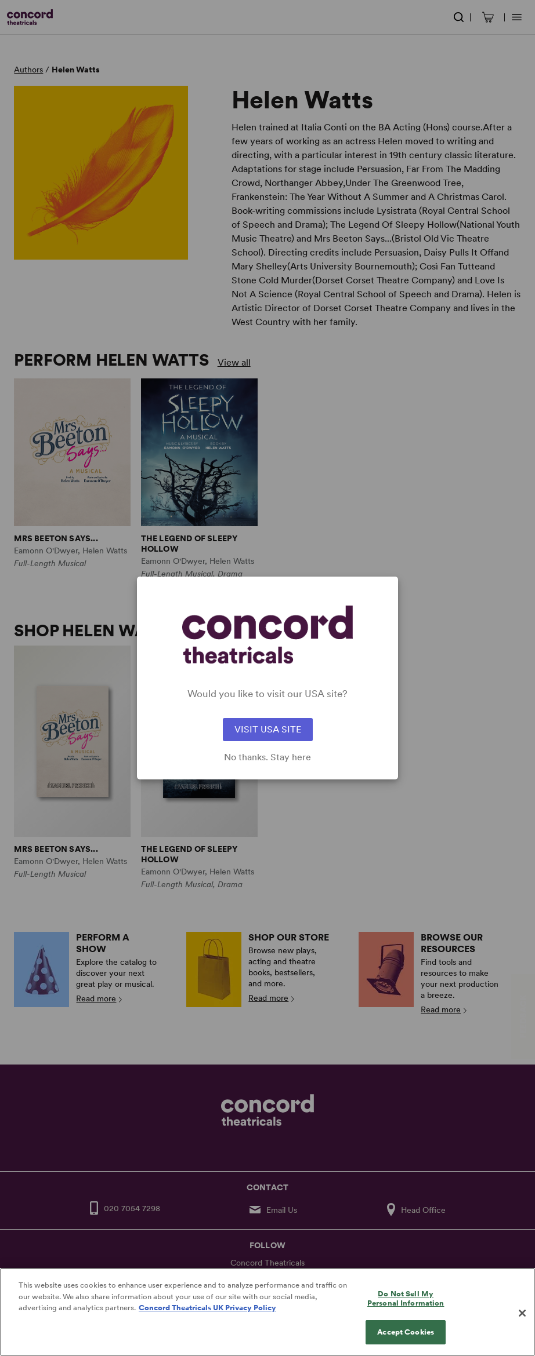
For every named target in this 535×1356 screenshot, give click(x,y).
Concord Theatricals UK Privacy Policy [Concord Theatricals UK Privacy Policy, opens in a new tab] (207, 1317)
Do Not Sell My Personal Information (405, 1308)
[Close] (522, 1323)
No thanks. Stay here (267, 757)
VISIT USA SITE (267, 729)
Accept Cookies (405, 1341)
